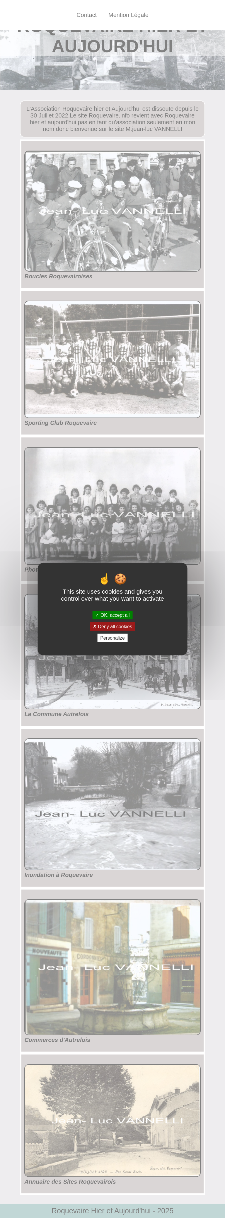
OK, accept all (112, 614)
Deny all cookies (112, 626)
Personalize (112, 638)
